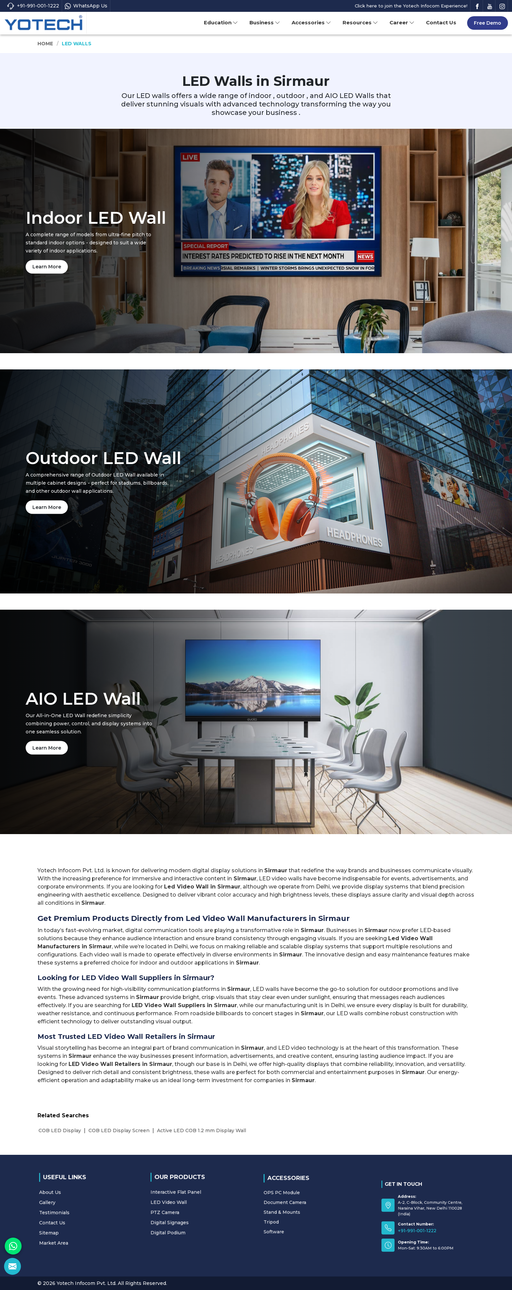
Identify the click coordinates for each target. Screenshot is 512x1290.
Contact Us (441, 22)
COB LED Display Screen (119, 1130)
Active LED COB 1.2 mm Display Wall (201, 1130)
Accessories (311, 22)
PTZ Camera (188, 1208)
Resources (360, 22)
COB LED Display (59, 1130)
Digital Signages (189, 1212)
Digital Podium (189, 1215)
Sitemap (75, 1219)
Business (264, 22)
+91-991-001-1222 (33, 6)
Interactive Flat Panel (191, 1201)
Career (401, 22)
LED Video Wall (189, 1204)
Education (221, 22)
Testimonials (77, 1212)
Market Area (77, 1222)
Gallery (74, 1208)
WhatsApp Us (86, 6)
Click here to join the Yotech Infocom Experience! (411, 5)
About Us (75, 1204)
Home (45, 44)
